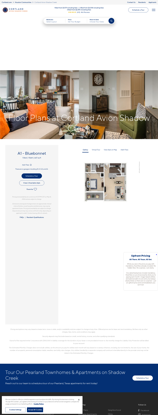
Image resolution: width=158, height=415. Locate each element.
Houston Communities (23, 2)
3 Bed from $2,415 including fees (79, 10)
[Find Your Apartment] (111, 21)
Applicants (152, 2)
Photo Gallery (84, 367)
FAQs (22, 162)
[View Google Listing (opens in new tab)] (79, 12)
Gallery (85, 95)
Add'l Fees (27, 110)
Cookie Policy (39, 404)
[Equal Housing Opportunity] (41, 367)
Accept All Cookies (35, 410)
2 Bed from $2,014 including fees (92, 8)
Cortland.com (7, 2)
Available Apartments (87, 359)
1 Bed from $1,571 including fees (66, 8)
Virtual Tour (96, 95)
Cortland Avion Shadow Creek (45, 2)
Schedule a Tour (138, 10)
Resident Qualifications (35, 162)
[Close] (78, 399)
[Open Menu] (153, 10)
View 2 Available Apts (31, 128)
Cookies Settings (15, 410)
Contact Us (131, 2)
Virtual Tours (83, 363)
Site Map (89, 396)
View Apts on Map (110, 95)
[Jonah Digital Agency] (147, 395)
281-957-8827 (46, 355)
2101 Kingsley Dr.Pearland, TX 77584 (48, 360)
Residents (142, 2)
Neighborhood (114, 355)
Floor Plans (83, 355)
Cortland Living (85, 375)
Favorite (32, 134)
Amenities (82, 371)
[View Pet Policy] (59, 367)
